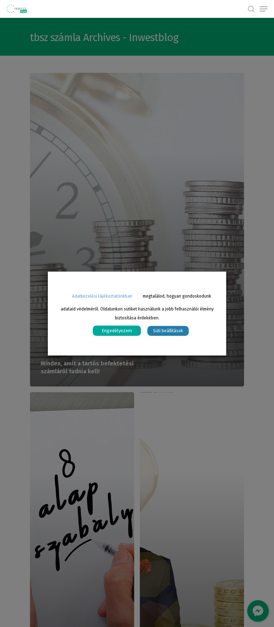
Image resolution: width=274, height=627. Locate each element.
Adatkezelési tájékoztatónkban (102, 296)
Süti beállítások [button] (168, 330)
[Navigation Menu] (264, 8)
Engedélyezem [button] (117, 330)
